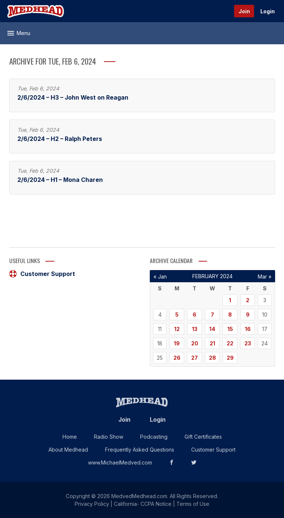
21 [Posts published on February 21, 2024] (212, 343)
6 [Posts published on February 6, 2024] (194, 314)
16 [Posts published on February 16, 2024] (248, 329)
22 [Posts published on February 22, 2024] (230, 343)
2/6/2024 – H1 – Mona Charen (60, 179)
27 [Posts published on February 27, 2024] (194, 358)
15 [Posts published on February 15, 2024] (230, 329)
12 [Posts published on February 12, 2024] (177, 329)
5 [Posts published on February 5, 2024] (177, 314)
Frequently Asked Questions (139, 449)
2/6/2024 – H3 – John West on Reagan (72, 97)
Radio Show (108, 437)
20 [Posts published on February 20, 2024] (194, 343)
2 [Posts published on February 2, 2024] (247, 300)
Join (244, 11)
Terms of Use (192, 504)
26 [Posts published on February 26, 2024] (176, 358)
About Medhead (68, 449)
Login (267, 11)
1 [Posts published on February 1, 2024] (230, 300)
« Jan (160, 276)
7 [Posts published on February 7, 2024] (212, 314)
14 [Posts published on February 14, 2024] (212, 329)
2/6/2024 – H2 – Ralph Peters (59, 138)
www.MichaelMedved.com (120, 462)
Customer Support (42, 273)
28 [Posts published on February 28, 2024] (212, 358)
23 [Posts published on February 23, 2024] (247, 343)
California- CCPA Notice (143, 504)
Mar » (264, 276)
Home (69, 437)
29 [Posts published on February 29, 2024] (230, 358)
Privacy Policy (92, 504)
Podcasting (154, 437)
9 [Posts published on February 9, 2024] (248, 314)
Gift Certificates (203, 437)
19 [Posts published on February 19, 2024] (177, 343)
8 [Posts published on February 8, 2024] (230, 314)
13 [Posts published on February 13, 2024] (194, 329)
